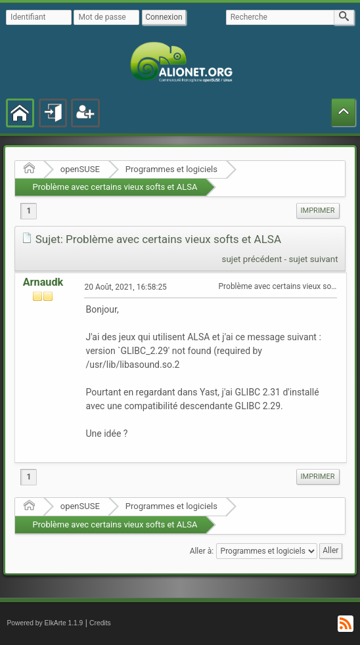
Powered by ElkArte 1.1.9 (45, 623)
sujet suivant (313, 259)
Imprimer (318, 210)
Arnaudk (43, 282)
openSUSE (80, 169)
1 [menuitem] (28, 210)
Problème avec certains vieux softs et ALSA (114, 187)
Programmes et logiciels (171, 169)
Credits (100, 623)
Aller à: (202, 551)
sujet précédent (252, 259)
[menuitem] (318, 211)
